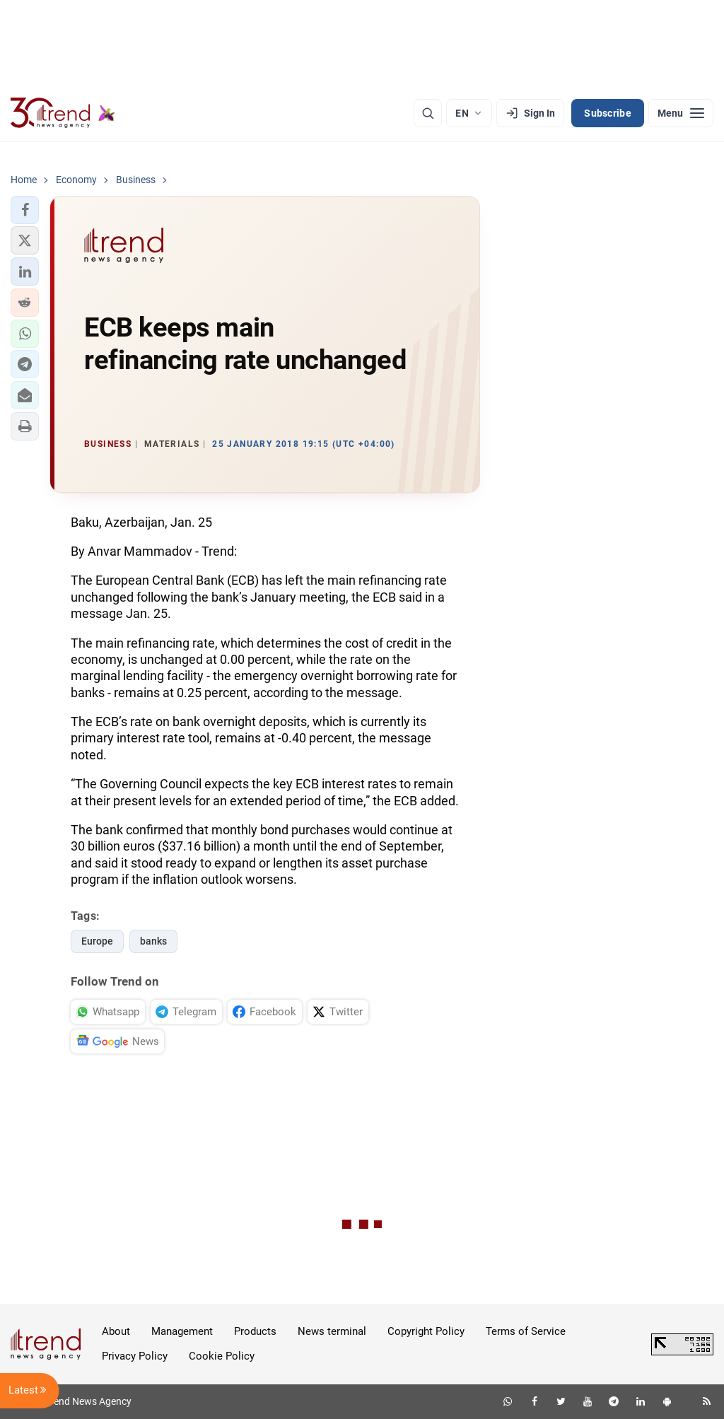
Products (255, 1331)
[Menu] (680, 113)
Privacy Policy (135, 1356)
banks (153, 941)
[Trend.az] (63, 113)
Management (182, 1331)
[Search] (428, 113)
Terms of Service (526, 1331)
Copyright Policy (426, 1331)
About (116, 1331)
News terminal (332, 1331)
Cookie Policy (222, 1356)
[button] (24, 210)
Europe (97, 941)
